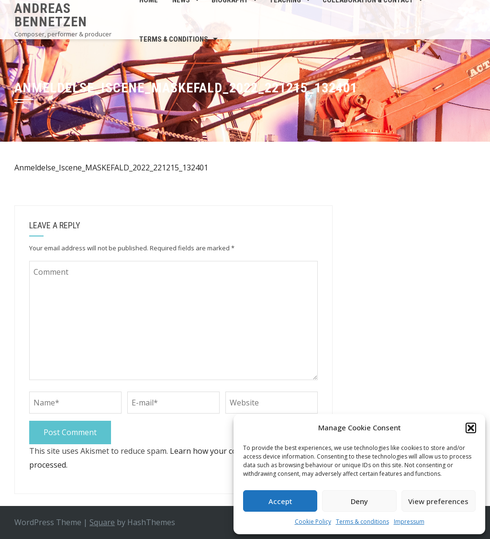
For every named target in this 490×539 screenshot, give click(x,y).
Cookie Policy (313, 521)
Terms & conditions (362, 521)
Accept (280, 501)
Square (102, 522)
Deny (359, 501)
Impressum (409, 521)
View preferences (438, 501)
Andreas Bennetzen (50, 15)
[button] (471, 428)
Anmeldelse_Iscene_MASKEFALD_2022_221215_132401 (111, 167)
